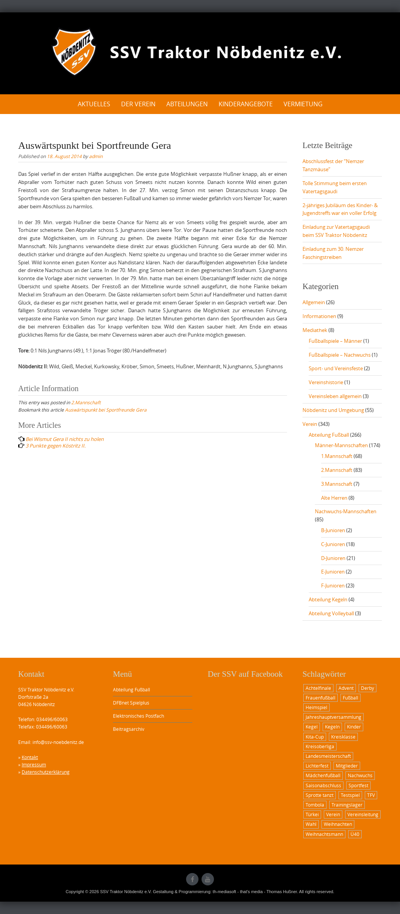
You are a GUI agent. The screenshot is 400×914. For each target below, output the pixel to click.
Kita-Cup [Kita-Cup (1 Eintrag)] (315, 737)
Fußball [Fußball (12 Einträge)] (350, 697)
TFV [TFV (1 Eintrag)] (371, 795)
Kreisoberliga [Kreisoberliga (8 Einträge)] (320, 746)
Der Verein (138, 104)
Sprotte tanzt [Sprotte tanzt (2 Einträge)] (319, 795)
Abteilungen (187, 104)
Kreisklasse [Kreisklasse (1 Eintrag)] (343, 737)
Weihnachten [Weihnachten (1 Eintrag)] (338, 824)
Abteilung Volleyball (331, 613)
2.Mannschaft (86, 402)
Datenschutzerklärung (46, 772)
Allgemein (314, 302)
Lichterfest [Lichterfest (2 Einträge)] (317, 766)
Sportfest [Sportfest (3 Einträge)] (358, 785)
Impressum (34, 764)
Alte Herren (334, 497)
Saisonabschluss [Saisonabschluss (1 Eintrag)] (323, 785)
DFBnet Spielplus (131, 703)
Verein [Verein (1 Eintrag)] (333, 814)
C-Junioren (333, 544)
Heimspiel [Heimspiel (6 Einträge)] (316, 707)
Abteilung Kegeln (328, 599)
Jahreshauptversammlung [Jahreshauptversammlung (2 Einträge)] (333, 717)
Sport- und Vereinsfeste (336, 368)
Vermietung (303, 104)
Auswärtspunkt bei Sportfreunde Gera (106, 410)
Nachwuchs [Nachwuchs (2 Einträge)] (360, 775)
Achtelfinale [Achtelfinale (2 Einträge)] (318, 688)
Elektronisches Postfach (138, 716)
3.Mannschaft (336, 483)
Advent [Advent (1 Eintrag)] (346, 688)
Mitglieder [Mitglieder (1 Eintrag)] (347, 766)
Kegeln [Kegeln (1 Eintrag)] (332, 726)
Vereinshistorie (326, 382)
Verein (310, 423)
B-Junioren (333, 530)
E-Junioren (333, 571)
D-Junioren (333, 558)
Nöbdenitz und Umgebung (333, 410)
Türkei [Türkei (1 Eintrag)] (312, 814)
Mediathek (315, 330)
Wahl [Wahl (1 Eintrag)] (311, 824)
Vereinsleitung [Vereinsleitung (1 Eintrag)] (362, 814)
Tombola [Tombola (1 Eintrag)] (315, 805)
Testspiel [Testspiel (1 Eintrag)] (350, 795)
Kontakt (30, 757)
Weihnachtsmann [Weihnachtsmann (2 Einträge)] (324, 834)
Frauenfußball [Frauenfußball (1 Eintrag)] (320, 697)
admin (96, 156)
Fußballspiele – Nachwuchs (340, 354)
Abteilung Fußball (329, 434)
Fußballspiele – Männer (335, 340)
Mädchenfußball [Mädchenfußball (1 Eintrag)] (323, 775)
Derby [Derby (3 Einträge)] (367, 688)
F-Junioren (333, 585)
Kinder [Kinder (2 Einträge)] (354, 726)
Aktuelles (94, 104)
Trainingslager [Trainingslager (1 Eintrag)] (347, 805)
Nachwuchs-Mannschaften (345, 511)
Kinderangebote (246, 104)
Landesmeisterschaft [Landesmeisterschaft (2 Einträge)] (328, 756)
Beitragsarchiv (128, 729)
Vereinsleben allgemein (335, 396)
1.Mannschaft (336, 456)
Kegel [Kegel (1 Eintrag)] (312, 726)
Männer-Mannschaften (341, 445)
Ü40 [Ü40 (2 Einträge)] (354, 834)
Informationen (319, 316)
